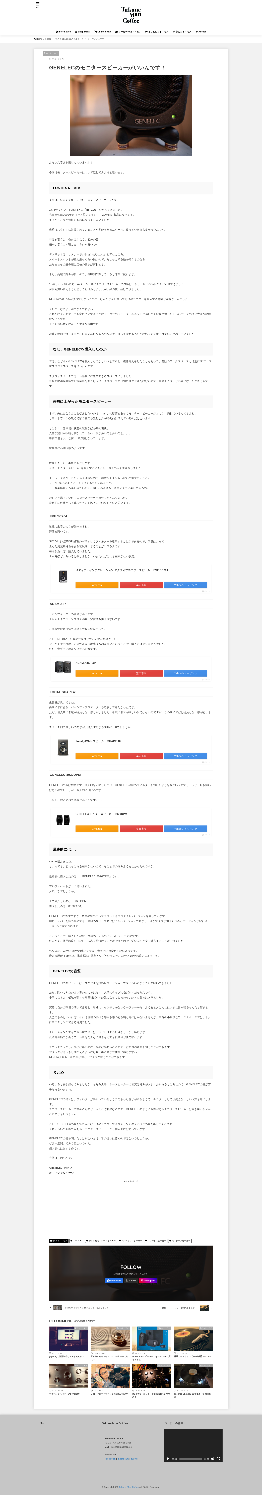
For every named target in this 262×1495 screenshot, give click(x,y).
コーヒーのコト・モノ (128, 31)
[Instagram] (148, 1280)
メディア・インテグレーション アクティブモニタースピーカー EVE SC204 (122, 570)
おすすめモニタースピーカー (102, 1241)
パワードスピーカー (157, 1241)
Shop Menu (82, 31)
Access (201, 31)
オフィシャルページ (61, 1172)
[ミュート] (213, 1459)
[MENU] (37, 5)
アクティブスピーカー (131, 1241)
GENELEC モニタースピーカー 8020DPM (101, 814)
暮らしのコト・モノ (156, 31)
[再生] (168, 1459)
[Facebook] (114, 1280)
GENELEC (78, 1241)
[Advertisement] (131, 1210)
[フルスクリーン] (218, 1459)
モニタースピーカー (181, 1241)
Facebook (109, 1459)
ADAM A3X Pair (86, 663)
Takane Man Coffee (129, 1487)
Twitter (135, 1459)
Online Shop (102, 31)
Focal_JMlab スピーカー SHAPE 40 (98, 741)
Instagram (123, 1459)
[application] (193, 1445)
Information (63, 31)
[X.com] (131, 1280)
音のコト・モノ (182, 31)
